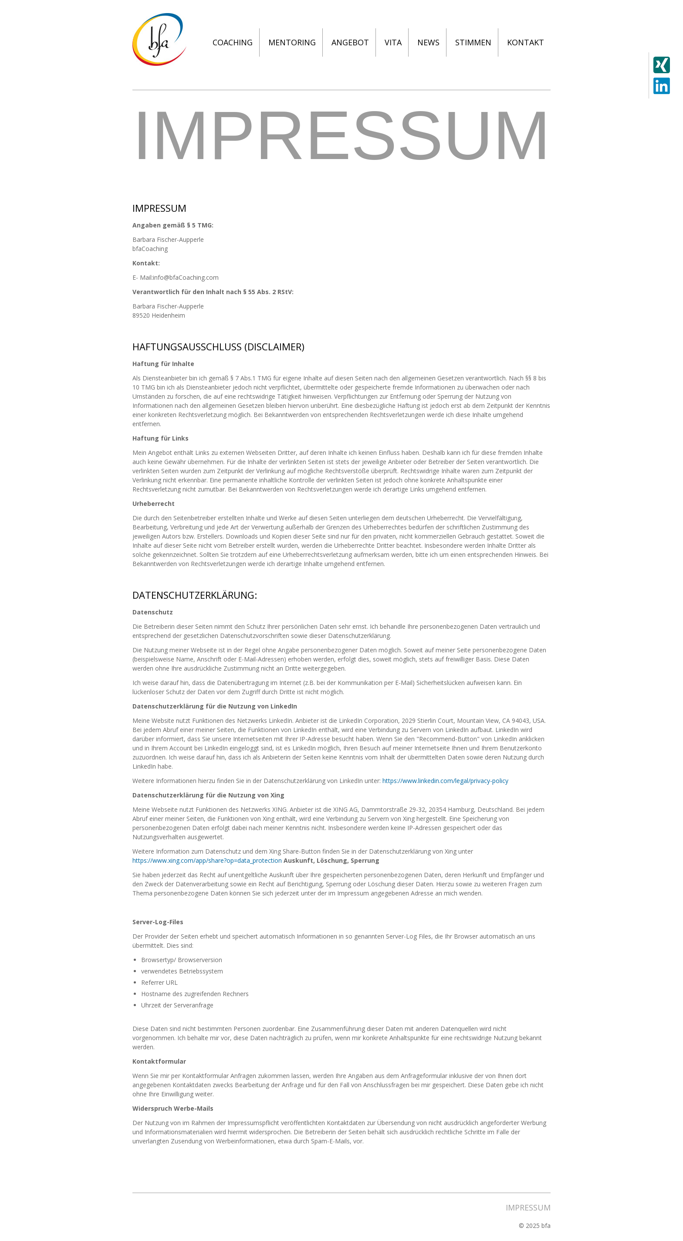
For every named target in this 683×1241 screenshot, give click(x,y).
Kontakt (525, 42)
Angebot (350, 42)
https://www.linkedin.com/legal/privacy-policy (445, 780)
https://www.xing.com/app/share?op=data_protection (208, 860)
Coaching (233, 42)
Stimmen (473, 42)
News (428, 42)
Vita (393, 42)
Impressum (528, 1207)
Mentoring (292, 42)
